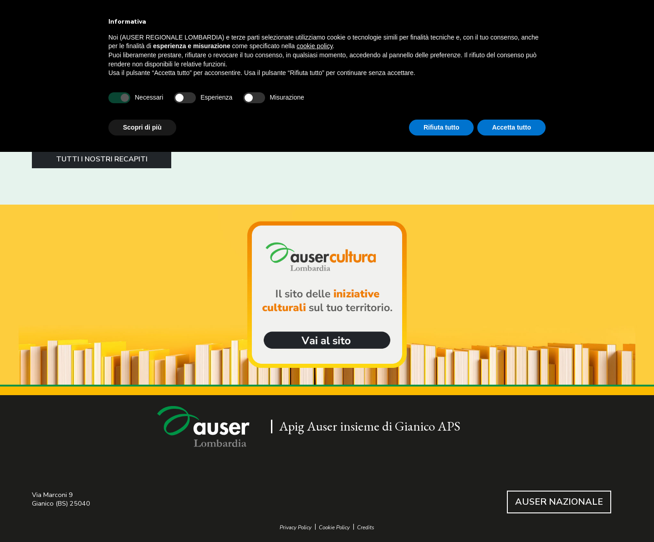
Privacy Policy (296, 527)
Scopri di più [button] (142, 127)
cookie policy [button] (314, 46)
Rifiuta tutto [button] (442, 127)
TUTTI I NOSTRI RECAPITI (102, 159)
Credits (365, 527)
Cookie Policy (334, 527)
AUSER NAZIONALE (559, 502)
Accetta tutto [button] (511, 127)
